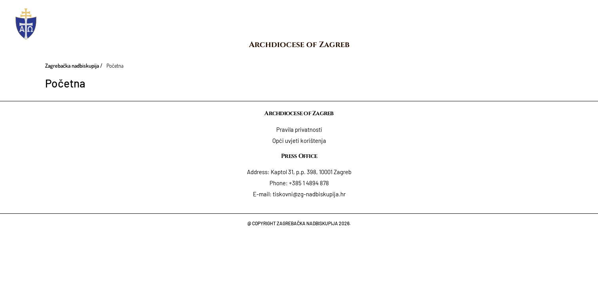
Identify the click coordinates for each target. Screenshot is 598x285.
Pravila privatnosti (299, 129)
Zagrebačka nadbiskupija (72, 65)
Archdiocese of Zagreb (299, 44)
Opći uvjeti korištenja (299, 140)
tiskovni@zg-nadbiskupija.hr (309, 194)
